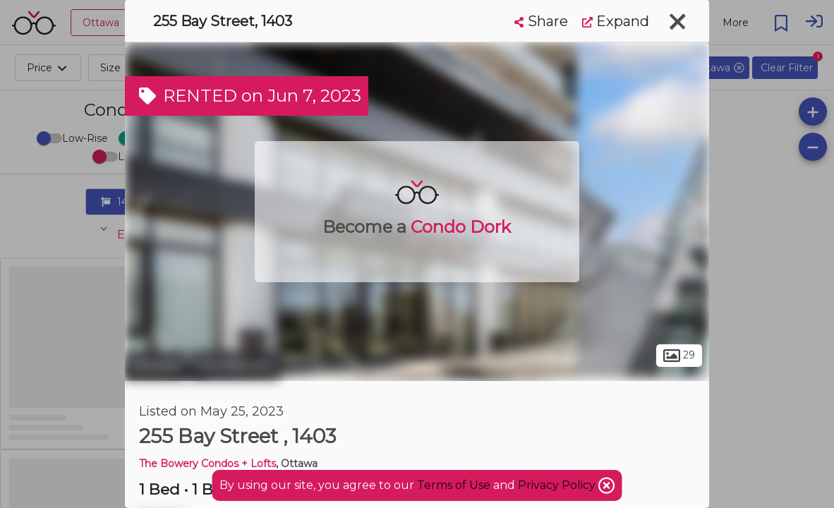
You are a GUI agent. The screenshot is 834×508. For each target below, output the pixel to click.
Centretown (234, 365)
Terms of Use (453, 485)
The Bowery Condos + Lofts (207, 463)
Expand (615, 21)
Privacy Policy (558, 485)
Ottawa (155, 365)
